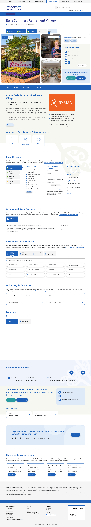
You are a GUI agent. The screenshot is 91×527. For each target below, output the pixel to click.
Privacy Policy (57, 522)
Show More (29, 191)
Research (28, 511)
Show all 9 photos (53, 37)
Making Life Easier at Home (23, 1)
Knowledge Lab (65, 1)
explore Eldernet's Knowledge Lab (53, 162)
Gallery (5, 37)
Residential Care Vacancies (32, 512)
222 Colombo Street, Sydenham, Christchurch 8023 (20, 24)
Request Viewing (22, 400)
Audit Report (70, 193)
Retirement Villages (39, 1)
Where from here (78, 1)
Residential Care (53, 1)
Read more (11, 474)
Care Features (39, 87)
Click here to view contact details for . (15, 519)
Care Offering (16, 87)
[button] (15, 265)
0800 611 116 (73, 515)
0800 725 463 (73, 512)
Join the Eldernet (68, 37)
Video (10, 37)
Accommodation (27, 87)
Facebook (48, 508)
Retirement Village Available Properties (34, 513)
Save (67, 40)
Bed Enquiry (81, 78)
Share (74, 40)
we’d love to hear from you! (40, 291)
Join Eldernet (75, 435)
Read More (10, 124)
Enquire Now (71, 78)
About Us (71, 10)
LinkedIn (48, 509)
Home (10, 1)
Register (77, 10)
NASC (28, 508)
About (8, 87)
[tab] (14, 167)
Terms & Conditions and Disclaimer (48, 522)
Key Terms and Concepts (32, 509)
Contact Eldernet (10, 506)
